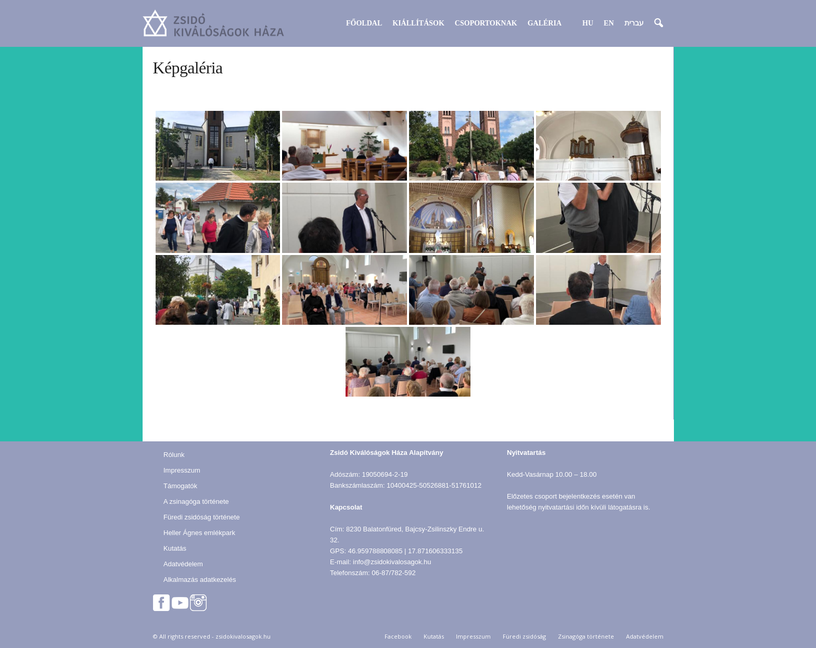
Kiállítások (418, 23)
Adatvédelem (183, 564)
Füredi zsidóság (524, 636)
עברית (634, 23)
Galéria (545, 23)
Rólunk (173, 455)
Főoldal (364, 23)
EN (609, 23)
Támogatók (180, 486)
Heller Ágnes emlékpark (199, 533)
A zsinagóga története (196, 501)
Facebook (398, 636)
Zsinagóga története (586, 636)
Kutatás (174, 548)
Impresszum (181, 470)
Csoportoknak (486, 23)
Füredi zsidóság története (201, 517)
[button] (658, 23)
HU (587, 23)
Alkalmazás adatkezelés (199, 579)
